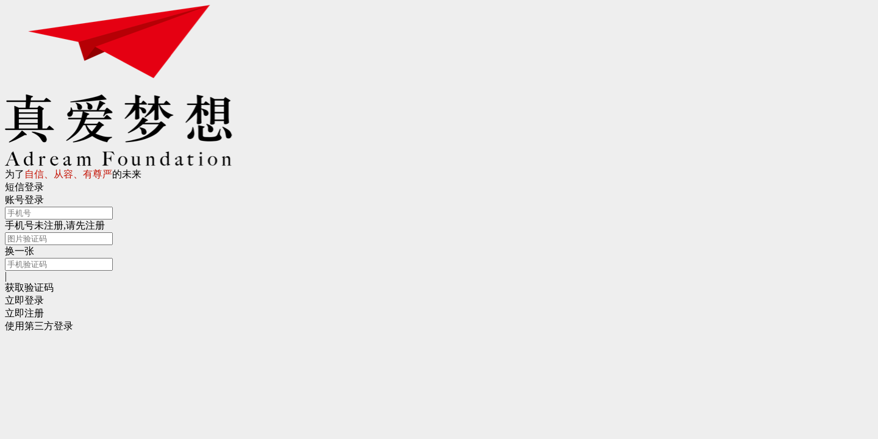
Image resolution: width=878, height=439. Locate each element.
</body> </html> (439, 219)
